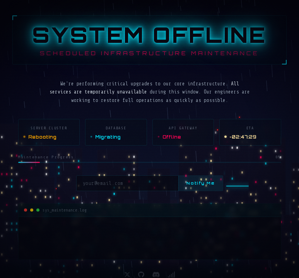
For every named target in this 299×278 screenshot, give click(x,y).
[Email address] (128, 183)
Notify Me (200, 183)
